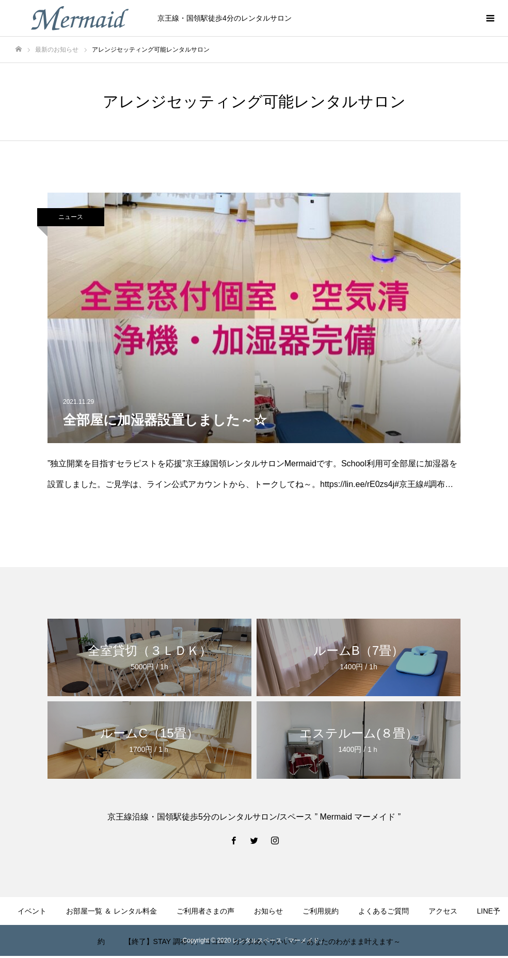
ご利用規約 (321, 911)
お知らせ (268, 911)
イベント (32, 911)
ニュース (70, 217)
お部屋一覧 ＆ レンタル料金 (111, 911)
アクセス (442, 911)
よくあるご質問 (383, 911)
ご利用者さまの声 (205, 911)
